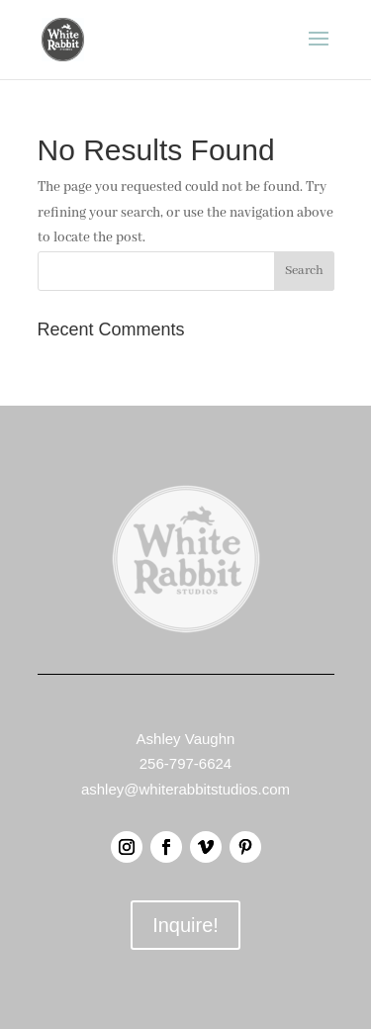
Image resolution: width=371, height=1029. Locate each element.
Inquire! (185, 925)
